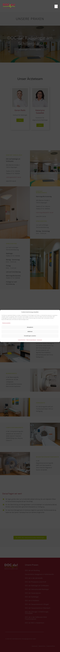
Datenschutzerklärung (31, 339)
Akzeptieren (30, 327)
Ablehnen (30, 331)
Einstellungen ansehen (30, 335)
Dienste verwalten (6, 323)
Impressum (39, 339)
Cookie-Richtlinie (21, 339)
